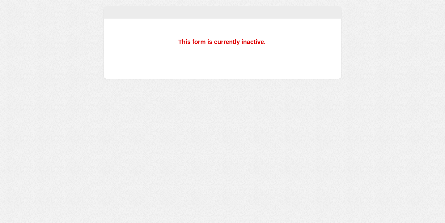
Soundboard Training (222, 12)
